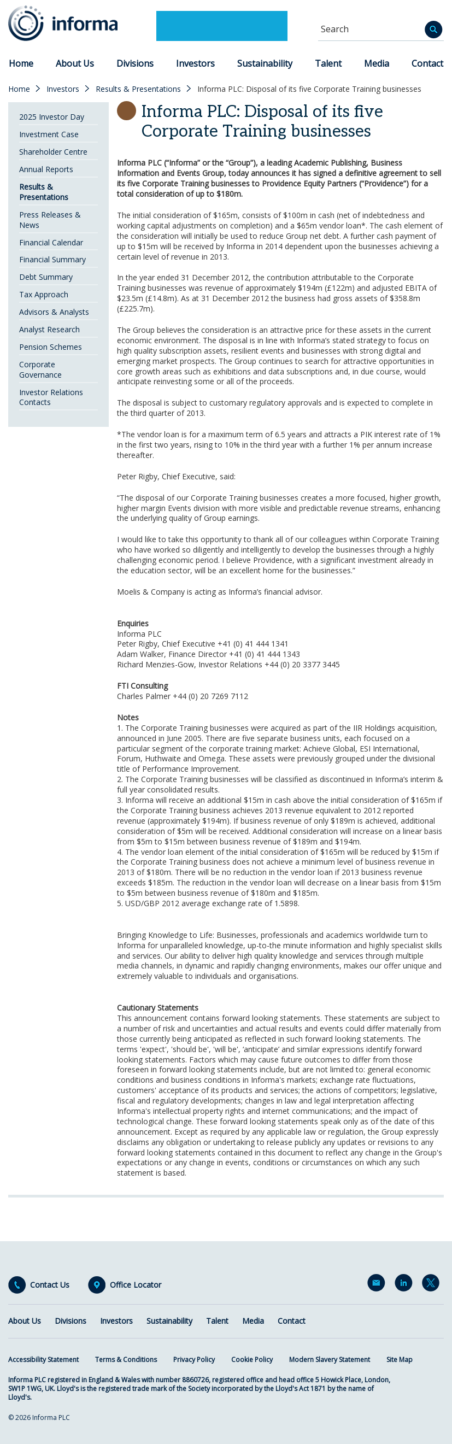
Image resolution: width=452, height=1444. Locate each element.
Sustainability (264, 63)
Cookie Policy (252, 1359)
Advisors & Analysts (54, 312)
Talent (328, 63)
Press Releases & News (50, 219)
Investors (195, 63)
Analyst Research (49, 329)
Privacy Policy (194, 1359)
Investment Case (49, 134)
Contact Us (49, 1285)
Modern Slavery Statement (329, 1359)
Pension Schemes (50, 347)
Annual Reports (46, 169)
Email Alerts (378, 1285)
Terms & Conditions (126, 1359)
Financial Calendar (51, 242)
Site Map (399, 1359)
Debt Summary (46, 277)
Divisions (135, 63)
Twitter (433, 1285)
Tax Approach (43, 294)
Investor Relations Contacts (51, 397)
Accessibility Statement (43, 1359)
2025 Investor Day (51, 116)
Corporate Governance (40, 369)
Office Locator (135, 1285)
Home (21, 63)
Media (376, 63)
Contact (427, 63)
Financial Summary (52, 259)
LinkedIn (405, 1285)
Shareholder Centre (53, 151)
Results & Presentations (138, 89)
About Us (75, 63)
